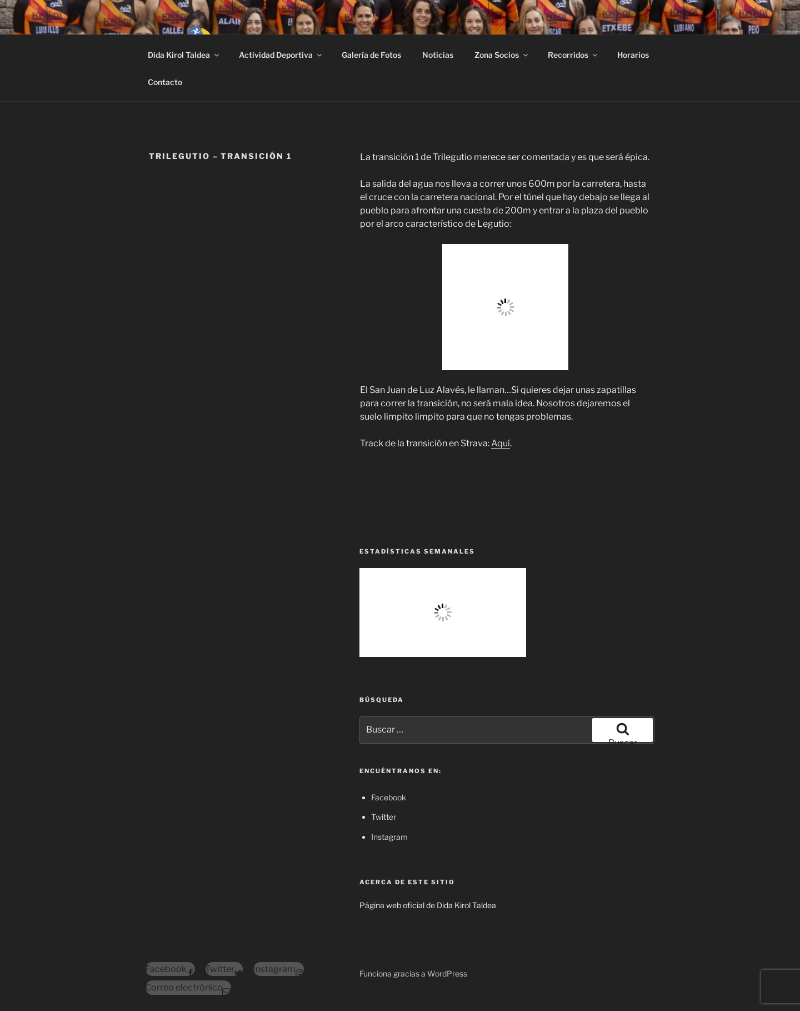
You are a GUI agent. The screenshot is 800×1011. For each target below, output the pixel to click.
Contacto (165, 82)
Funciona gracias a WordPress (413, 973)
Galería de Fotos (371, 54)
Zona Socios (501, 54)
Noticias (437, 54)
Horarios (633, 54)
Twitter (383, 816)
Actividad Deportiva (281, 54)
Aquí (500, 443)
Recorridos (573, 54)
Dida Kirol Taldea (184, 54)
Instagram (389, 836)
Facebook (388, 797)
